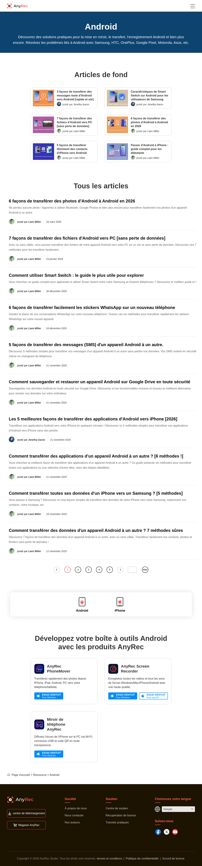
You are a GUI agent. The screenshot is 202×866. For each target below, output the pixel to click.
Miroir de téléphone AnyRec (56, 724)
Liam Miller (79, 131)
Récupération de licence (121, 815)
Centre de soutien (117, 808)
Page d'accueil (18, 774)
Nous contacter (74, 815)
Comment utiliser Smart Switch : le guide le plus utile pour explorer (76, 275)
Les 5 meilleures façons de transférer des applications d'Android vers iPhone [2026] (93, 419)
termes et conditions (109, 858)
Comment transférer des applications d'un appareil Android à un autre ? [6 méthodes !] (96, 456)
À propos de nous (76, 808)
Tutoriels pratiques (117, 822)
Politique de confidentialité (142, 858)
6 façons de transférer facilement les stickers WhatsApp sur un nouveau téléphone (92, 307)
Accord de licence (173, 858)
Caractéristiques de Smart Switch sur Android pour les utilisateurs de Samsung (149, 95)
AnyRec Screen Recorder (135, 668)
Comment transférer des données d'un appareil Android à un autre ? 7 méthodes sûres (96, 530)
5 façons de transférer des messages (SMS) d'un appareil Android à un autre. (86, 344)
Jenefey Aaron (81, 104)
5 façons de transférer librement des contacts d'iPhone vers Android (72, 149)
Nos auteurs (72, 822)
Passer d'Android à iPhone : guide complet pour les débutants (149, 149)
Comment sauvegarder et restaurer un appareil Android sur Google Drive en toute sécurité (99, 381)
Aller (145, 569)
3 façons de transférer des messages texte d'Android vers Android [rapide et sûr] (75, 95)
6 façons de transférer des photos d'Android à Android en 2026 (149, 122)
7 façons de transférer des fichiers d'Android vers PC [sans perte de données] (74, 122)
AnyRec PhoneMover (58, 668)
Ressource (39, 774)
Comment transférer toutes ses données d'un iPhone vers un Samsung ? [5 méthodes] (96, 493)
